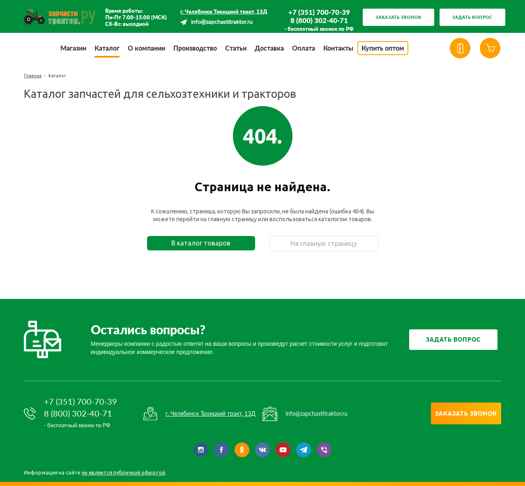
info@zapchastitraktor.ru (222, 22)
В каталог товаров (200, 243)
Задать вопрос (472, 17)
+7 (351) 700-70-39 (319, 12)
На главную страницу (323, 243)
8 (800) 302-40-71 (319, 20)
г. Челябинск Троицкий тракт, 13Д (223, 11)
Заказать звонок (398, 17)
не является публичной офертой (123, 472)
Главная (32, 75)
